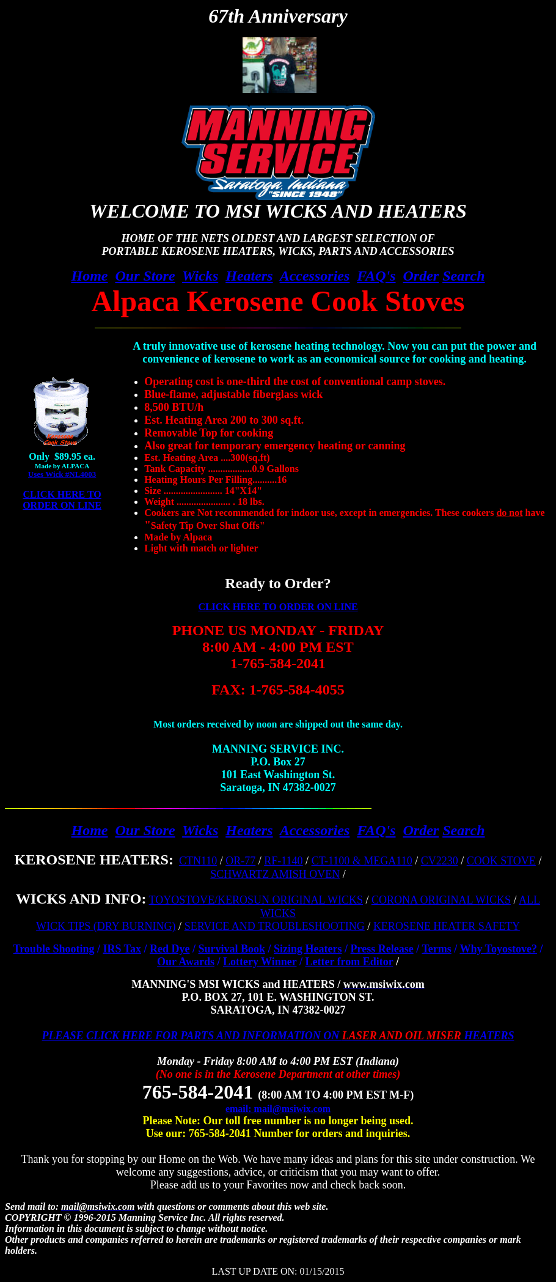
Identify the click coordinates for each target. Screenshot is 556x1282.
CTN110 (198, 861)
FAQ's (376, 276)
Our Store (145, 276)
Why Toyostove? (498, 949)
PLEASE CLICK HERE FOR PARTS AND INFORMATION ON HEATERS (278, 1036)
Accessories (315, 276)
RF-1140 (283, 861)
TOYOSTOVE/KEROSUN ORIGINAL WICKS (256, 900)
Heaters (249, 276)
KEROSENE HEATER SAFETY (446, 926)
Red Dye (170, 949)
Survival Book (232, 949)
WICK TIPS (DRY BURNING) (106, 926)
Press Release (382, 949)
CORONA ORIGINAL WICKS (441, 900)
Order (421, 276)
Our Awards (185, 962)
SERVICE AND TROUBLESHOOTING (275, 926)
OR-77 (240, 861)
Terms (436, 949)
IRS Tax (122, 949)
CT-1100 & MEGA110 (362, 861)
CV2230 (439, 861)
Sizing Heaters (308, 949)
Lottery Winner (260, 962)
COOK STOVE (501, 861)
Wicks (200, 276)
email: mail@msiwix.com (278, 1108)
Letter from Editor (349, 962)
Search (463, 276)
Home (89, 276)
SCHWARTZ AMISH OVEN (275, 874)
